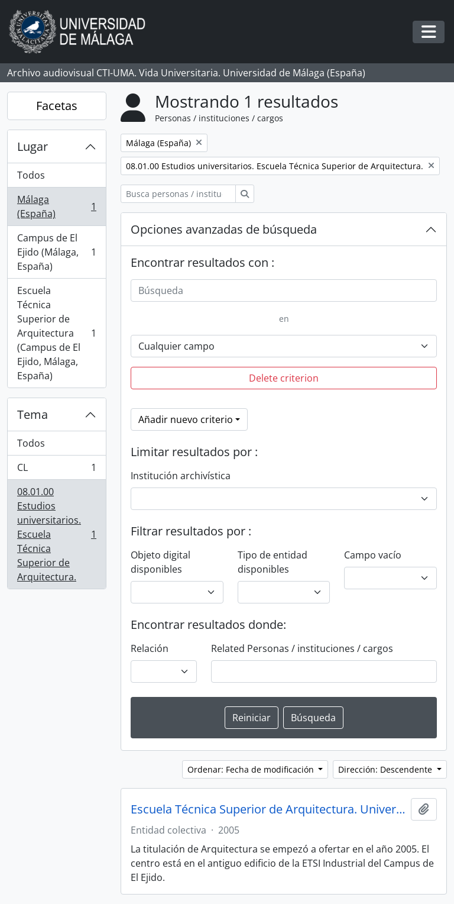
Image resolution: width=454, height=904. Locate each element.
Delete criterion (284, 378)
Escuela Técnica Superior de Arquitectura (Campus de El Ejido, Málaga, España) (56, 333)
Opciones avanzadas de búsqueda (224, 229)
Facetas (56, 106)
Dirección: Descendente (386, 769)
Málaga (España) (56, 206)
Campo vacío (372, 554)
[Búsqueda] (284, 290)
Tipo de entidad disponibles (272, 562)
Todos (31, 175)
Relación (149, 648)
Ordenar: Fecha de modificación (251, 769)
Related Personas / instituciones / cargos (302, 648)
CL (56, 470)
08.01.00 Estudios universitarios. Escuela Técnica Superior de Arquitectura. (56, 534)
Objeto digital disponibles (160, 562)
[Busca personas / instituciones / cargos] (178, 194)
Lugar (32, 146)
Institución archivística (181, 475)
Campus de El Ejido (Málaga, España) (56, 252)
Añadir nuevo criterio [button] (185, 419)
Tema (32, 414)
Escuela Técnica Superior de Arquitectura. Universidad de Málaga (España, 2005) (268, 809)
